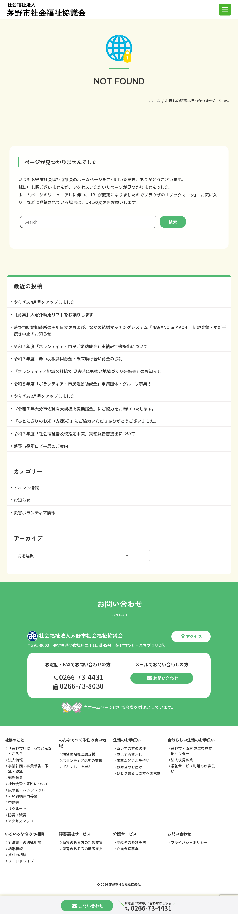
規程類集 (15, 777)
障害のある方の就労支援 (82, 848)
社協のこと (14, 740)
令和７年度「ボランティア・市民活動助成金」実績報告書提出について (81, 346)
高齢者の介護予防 (131, 842)
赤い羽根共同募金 (22, 796)
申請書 (13, 802)
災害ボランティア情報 (34, 512)
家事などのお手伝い (133, 760)
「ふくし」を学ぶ (77, 766)
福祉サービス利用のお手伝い (193, 768)
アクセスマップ (21, 821)
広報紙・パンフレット (26, 790)
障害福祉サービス (74, 834)
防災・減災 (17, 814)
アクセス (191, 637)
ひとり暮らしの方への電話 (139, 773)
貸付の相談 (17, 854)
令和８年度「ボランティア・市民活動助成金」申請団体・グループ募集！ (83, 384)
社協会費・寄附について (28, 783)
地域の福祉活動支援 (78, 754)
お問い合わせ (162, 678)
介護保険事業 (128, 848)
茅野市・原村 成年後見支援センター (191, 751)
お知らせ (22, 500)
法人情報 (15, 760)
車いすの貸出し (129, 754)
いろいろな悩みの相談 (24, 834)
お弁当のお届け (129, 767)
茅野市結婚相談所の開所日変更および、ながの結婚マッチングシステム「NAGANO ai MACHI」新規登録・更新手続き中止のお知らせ (120, 330)
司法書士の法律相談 (24, 842)
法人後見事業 (182, 760)
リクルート (17, 808)
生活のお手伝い (127, 740)
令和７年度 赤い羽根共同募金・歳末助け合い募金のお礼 (68, 358)
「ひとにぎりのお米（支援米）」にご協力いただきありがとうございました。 (86, 421)
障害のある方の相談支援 (82, 842)
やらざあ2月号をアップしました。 (46, 396)
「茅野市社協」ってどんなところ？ (30, 751)
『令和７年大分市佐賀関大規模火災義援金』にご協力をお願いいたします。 (85, 408)
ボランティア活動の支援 (82, 760)
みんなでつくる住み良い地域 (82, 743)
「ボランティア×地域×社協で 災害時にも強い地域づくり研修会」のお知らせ (87, 371)
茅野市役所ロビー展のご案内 (41, 446)
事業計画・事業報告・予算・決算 (28, 768)
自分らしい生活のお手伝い (191, 740)
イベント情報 (26, 487)
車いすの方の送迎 (131, 748)
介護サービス (125, 834)
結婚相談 (15, 848)
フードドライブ (21, 861)
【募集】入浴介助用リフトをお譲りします (53, 314)
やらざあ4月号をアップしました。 (46, 302)
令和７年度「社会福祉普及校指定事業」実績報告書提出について (74, 433)
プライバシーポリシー (189, 842)
